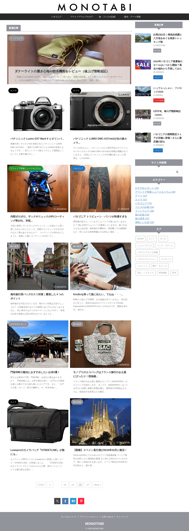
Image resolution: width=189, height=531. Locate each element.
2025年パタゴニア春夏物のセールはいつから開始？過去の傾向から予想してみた (167, 65)
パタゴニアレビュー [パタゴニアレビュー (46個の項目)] (146, 258)
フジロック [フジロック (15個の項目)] (166, 258)
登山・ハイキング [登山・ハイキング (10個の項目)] (145, 272)
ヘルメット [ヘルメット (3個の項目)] (142, 265)
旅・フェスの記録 (107, 17)
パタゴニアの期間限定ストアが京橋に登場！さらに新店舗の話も (167, 137)
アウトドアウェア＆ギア (81, 17)
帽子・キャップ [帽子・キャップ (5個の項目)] (160, 265)
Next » (96, 483)
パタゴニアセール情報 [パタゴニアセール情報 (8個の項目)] (147, 251)
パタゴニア (56, 17)
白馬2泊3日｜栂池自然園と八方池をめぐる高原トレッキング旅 (167, 38)
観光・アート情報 (132, 17)
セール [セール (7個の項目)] (163, 238)
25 (72, 483)
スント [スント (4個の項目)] (152, 238)
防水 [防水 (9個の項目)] (174, 272)
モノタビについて (68, 515)
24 (65, 483)
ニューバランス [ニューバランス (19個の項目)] (144, 244)
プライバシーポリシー (89, 515)
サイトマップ (122, 515)
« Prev (42, 483)
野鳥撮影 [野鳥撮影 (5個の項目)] (163, 272)
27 (87, 483)
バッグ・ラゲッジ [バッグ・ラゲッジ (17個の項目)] (165, 244)
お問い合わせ (107, 515)
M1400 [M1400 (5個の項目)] (140, 238)
